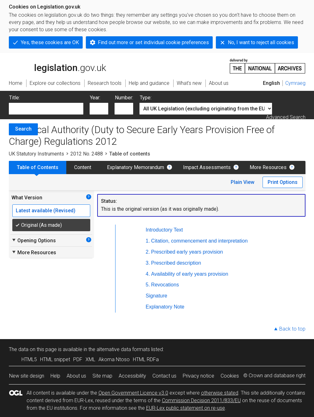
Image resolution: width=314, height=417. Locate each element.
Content (82, 167)
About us (76, 376)
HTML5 (29, 359)
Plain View (242, 182)
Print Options (283, 182)
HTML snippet (55, 359)
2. (148, 252)
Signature (157, 295)
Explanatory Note (165, 306)
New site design (26, 376)
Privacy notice (198, 376)
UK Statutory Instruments (36, 154)
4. (148, 274)
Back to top (292, 329)
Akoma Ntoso (114, 359)
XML (90, 359)
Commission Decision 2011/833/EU (201, 400)
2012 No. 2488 (86, 154)
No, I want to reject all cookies (261, 42)
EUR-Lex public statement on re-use (185, 408)
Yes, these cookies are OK (50, 42)
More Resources (268, 167)
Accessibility (132, 376)
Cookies (230, 376)
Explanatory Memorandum (135, 167)
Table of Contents (37, 167)
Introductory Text (164, 229)
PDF (77, 359)
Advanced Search (285, 117)
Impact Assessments (207, 167)
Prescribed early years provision (187, 252)
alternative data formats (123, 349)
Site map (102, 376)
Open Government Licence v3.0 (133, 393)
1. (148, 241)
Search (23, 129)
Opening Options (33, 240)
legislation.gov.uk (57, 66)
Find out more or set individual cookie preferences (153, 42)
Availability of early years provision (189, 274)
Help (55, 376)
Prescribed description (176, 263)
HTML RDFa (146, 359)
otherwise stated (219, 393)
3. (148, 263)
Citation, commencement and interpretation (199, 241)
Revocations (165, 284)
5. (148, 284)
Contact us (164, 376)
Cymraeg (295, 83)
